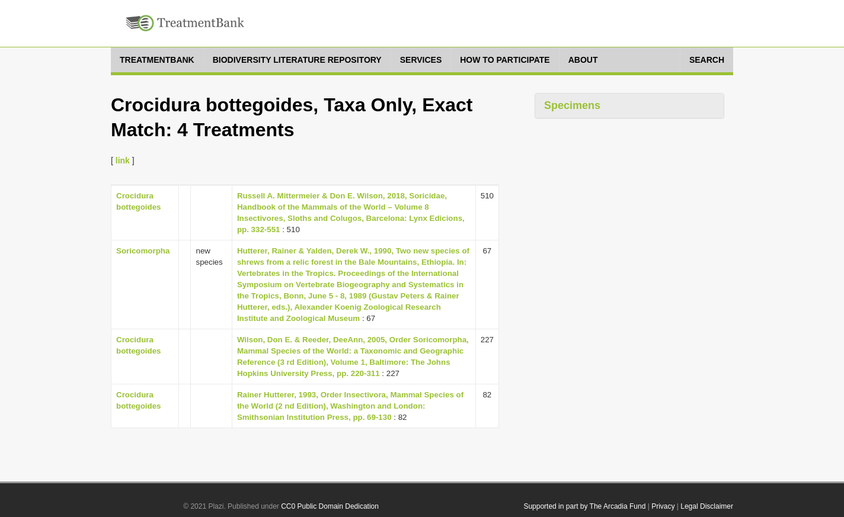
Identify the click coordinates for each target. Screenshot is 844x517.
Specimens (572, 105)
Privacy (662, 506)
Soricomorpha (143, 250)
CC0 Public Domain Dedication (330, 506)
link (123, 160)
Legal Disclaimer (706, 506)
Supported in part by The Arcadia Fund (584, 506)
